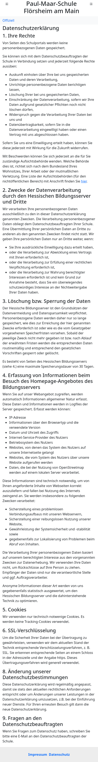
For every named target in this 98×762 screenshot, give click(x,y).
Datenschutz (59, 754)
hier (84, 181)
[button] (7, 4)
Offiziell (8, 20)
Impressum (37, 754)
